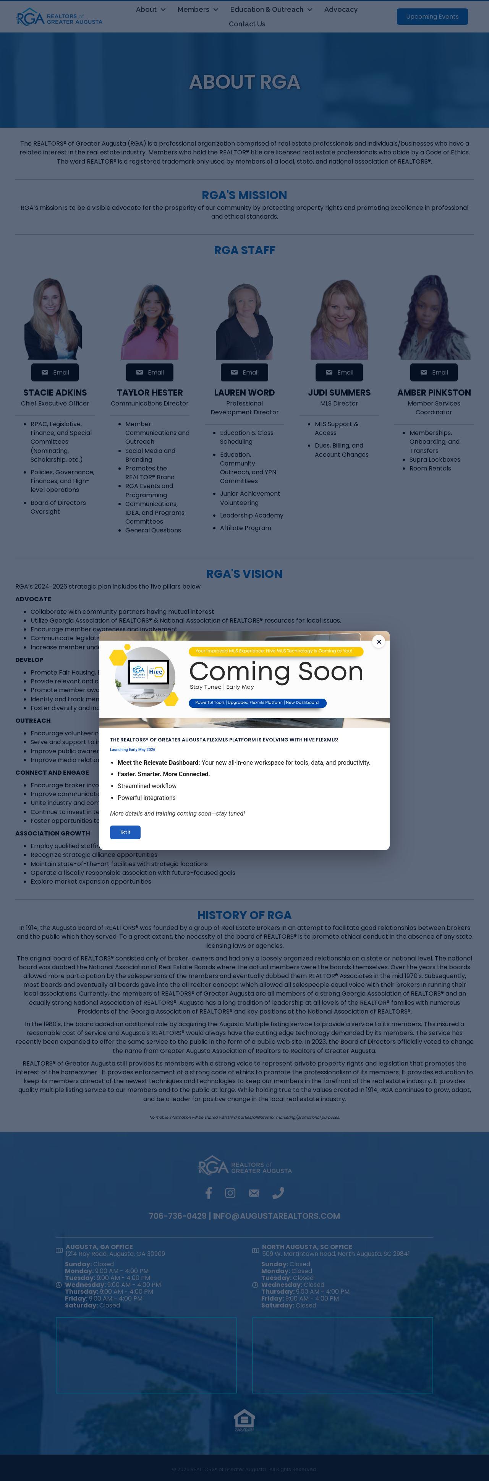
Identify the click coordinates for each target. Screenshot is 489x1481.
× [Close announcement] (379, 641)
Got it (125, 832)
